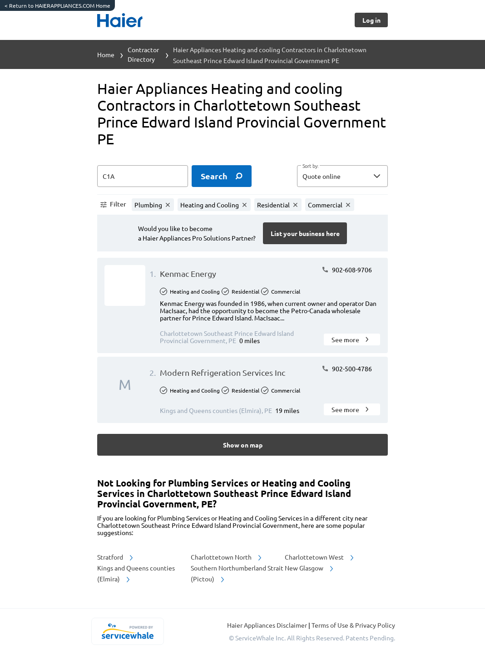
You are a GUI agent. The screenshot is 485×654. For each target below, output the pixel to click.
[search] (222, 176)
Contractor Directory (143, 54)
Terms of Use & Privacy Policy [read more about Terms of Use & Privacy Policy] (353, 625)
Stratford (115, 557)
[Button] (371, 20)
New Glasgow (310, 568)
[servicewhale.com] (127, 631)
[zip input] (143, 176)
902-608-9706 (347, 270)
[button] (342, 176)
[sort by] (356, 176)
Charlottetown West (320, 557)
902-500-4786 (347, 368)
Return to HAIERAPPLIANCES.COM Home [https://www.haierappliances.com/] (57, 5)
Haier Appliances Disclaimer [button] (267, 625)
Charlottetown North (227, 557)
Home (105, 54)
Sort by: (310, 166)
